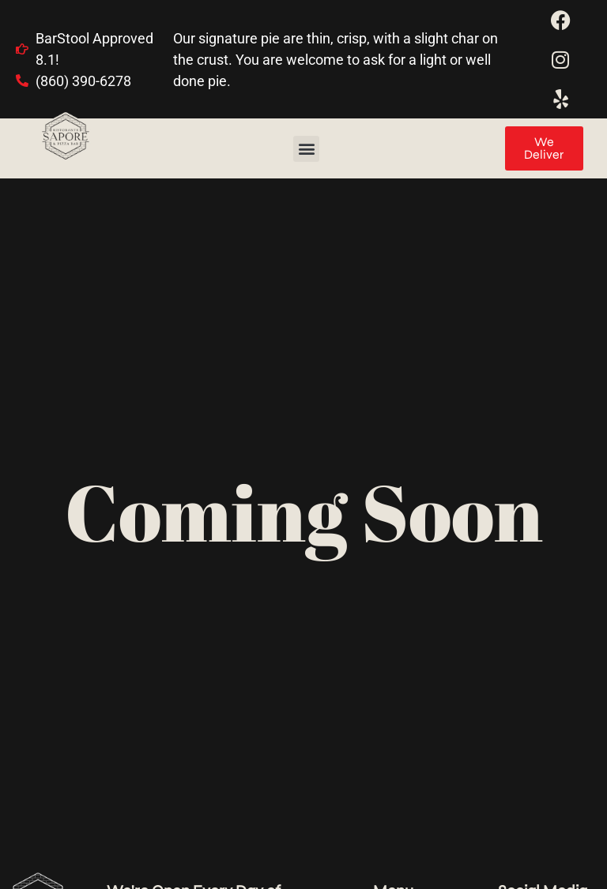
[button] (306, 149)
